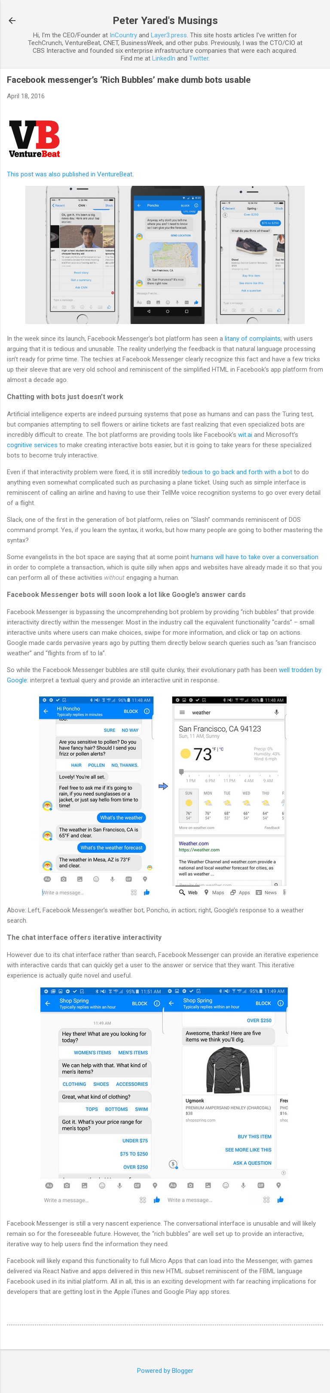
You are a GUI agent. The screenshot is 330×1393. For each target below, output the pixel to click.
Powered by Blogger (165, 1371)
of (244, 338)
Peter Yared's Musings (165, 21)
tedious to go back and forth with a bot (237, 472)
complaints (265, 338)
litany (232, 338)
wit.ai (245, 435)
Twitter (198, 58)
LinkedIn (163, 58)
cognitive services (32, 445)
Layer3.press (169, 35)
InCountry (123, 35)
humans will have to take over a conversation (254, 557)
